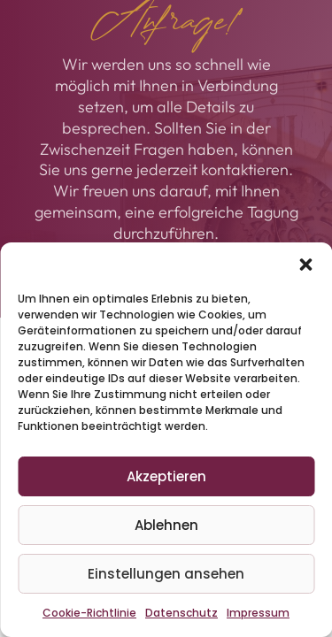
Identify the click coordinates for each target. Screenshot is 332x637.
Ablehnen (166, 525)
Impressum (258, 612)
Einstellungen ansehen (166, 573)
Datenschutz (181, 612)
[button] (305, 264)
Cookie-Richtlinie (89, 612)
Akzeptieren (166, 476)
